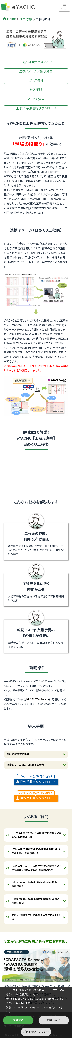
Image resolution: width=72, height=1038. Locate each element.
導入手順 (36, 90)
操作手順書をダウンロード (36, 108)
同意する (18, 1020)
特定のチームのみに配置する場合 (25, 764)
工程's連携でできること (36, 62)
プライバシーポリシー (36, 1031)
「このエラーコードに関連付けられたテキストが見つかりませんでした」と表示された (37, 867)
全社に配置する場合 (18, 754)
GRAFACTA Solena (37, 699)
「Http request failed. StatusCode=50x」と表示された (35, 900)
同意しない (53, 1020)
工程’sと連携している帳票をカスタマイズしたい (36, 917)
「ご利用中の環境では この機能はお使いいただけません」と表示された (36, 851)
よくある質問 (36, 99)
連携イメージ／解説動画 (36, 71)
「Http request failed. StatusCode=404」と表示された (36, 884)
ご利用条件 (36, 80)
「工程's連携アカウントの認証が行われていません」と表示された (36, 835)
